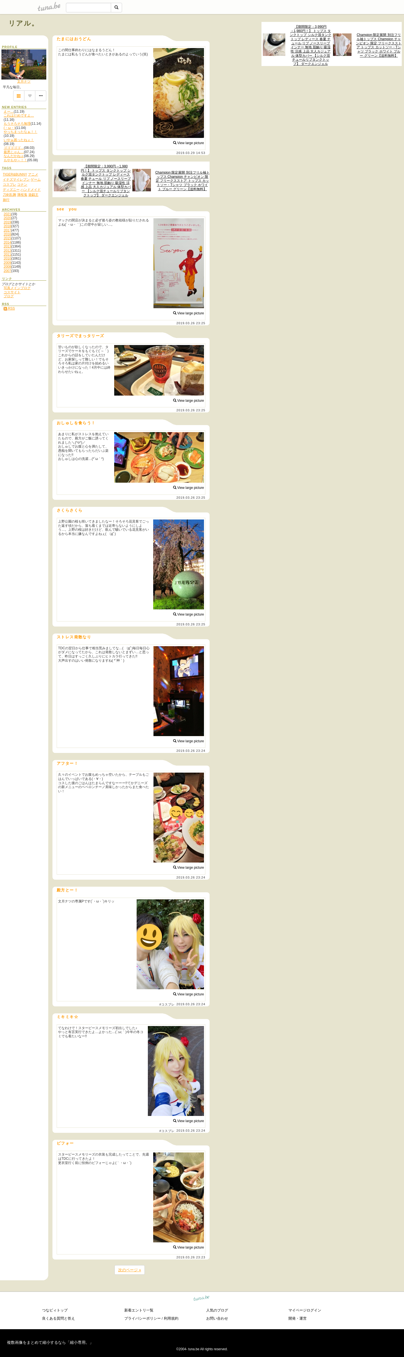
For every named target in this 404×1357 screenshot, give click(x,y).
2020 (7, 218)
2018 (7, 226)
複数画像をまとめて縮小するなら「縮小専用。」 (50, 1342)
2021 (7, 214)
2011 (7, 255)
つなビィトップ (55, 1310)
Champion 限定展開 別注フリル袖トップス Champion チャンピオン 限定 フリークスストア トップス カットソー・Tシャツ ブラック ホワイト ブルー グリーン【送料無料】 (379, 45)
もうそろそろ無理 (17, 124)
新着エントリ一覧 (138, 1310)
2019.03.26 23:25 (190, 323)
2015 (7, 238)
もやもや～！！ (15, 160)
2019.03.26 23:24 (190, 750)
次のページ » (129, 1270)
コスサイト (12, 292)
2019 (7, 222)
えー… (9, 112)
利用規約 (171, 1318)
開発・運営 (297, 1318)
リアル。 (23, 23)
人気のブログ (217, 1310)
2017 (7, 230)
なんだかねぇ (14, 156)
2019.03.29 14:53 (190, 153)
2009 (7, 263)
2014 (7, 242)
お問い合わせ (217, 1318)
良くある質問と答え (58, 1318)
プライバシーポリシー (142, 1318)
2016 (7, 234)
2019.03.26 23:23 (190, 1257)
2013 (7, 246)
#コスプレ (167, 1004)
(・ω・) (9, 128)
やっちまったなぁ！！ (20, 132)
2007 (7, 271)
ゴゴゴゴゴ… (14, 148)
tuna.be (201, 1299)
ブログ (9, 296)
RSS (9, 308)
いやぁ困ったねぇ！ (19, 140)
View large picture (188, 143)
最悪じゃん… (14, 152)
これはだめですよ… (19, 115)
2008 (7, 267)
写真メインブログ (17, 288)
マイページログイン (304, 1310)
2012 (7, 251)
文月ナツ (24, 81)
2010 (7, 258)
